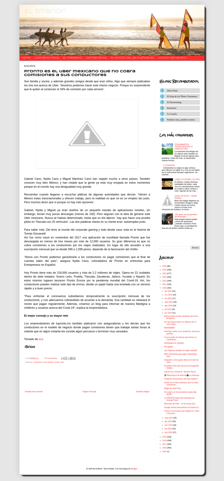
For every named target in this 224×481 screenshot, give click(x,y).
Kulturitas (171, 108)
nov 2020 (169, 295)
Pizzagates (168, 347)
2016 (164, 448)
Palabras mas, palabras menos (181, 119)
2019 (164, 437)
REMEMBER (169, 328)
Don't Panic (172, 90)
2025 (164, 270)
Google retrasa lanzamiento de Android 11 (181, 407)
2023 (164, 277)
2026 (164, 266)
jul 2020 (168, 309)
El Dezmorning (174, 102)
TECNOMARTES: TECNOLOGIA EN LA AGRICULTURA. (183, 146)
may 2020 (169, 418)
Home (26, 58)
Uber (62, 362)
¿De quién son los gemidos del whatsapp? (186, 215)
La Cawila (172, 114)
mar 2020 (169, 425)
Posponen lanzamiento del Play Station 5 (181, 379)
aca (41, 339)
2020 (164, 288)
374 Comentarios (50, 358)
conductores (37, 362)
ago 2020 (169, 306)
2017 (164, 444)
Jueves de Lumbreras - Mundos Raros (180, 372)
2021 (164, 284)
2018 (164, 440)
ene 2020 (169, 432)
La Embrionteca (47, 58)
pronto (57, 362)
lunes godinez (48, 362)
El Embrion (45, 11)
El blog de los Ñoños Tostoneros (182, 96)
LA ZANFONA (169, 165)
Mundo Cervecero (172, 58)
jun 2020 (168, 313)
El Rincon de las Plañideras (132, 58)
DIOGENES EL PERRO (174, 343)
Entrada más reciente (34, 392)
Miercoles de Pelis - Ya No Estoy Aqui (179, 404)
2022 (164, 281)
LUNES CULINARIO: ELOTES (187, 179)
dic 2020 (168, 291)
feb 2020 (168, 429)
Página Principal (89, 392)
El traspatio (72, 58)
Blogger (134, 469)
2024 (164, 273)
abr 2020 (169, 421)
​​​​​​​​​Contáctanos (96, 58)
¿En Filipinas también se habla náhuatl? (180, 350)
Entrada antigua (142, 392)
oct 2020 (168, 298)
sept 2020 (169, 302)
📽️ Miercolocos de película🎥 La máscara (181, 375)
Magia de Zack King (172, 388)
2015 (164, 451)
